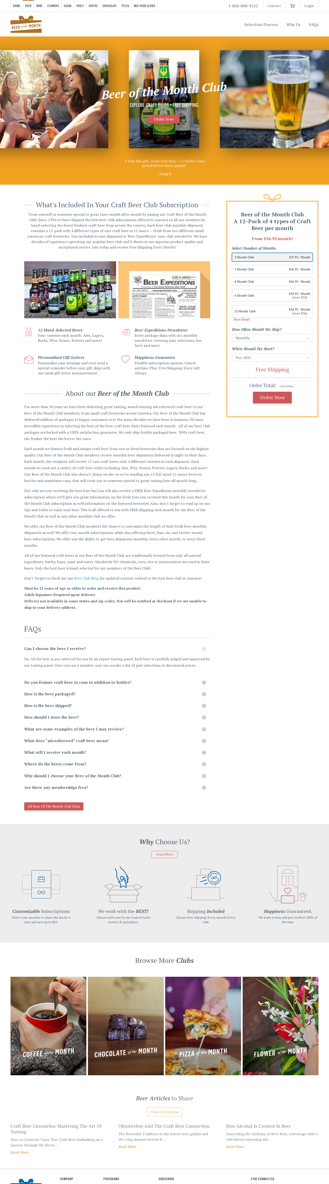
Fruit (80, 5)
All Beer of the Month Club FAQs (61, 806)
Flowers (53, 5)
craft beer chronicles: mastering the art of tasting (56, 1129)
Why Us (293, 24)
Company (66, 1179)
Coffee (93, 5)
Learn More (164, 855)
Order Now (164, 119)
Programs (111, 1179)
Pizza (125, 5)
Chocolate (109, 5)
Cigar (68, 5)
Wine (39, 5)
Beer (28, 5)
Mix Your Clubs (144, 5)
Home (16, 5)
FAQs (313, 24)
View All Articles (164, 1112)
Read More (20, 1153)
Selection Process (261, 24)
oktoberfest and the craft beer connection (164, 1127)
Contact (274, 5)
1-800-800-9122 (243, 5)
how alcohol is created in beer (258, 1127)
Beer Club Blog (86, 578)
